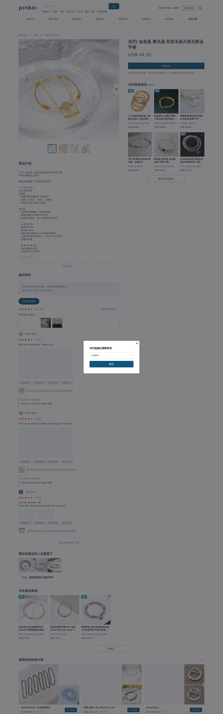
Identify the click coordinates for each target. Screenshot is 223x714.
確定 (111, 364)
